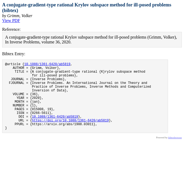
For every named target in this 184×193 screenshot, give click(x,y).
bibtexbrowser (175, 152)
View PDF (11, 20)
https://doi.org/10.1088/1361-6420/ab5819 (70, 133)
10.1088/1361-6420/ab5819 (47, 64)
